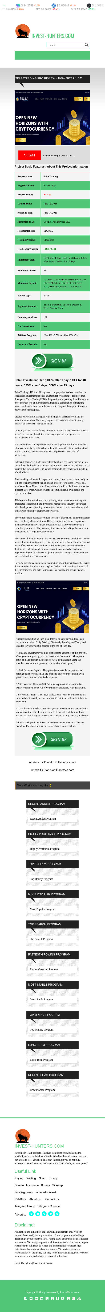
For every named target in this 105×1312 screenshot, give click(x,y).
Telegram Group (25, 1206)
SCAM (29, 155)
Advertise (21, 1214)
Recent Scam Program (42, 1089)
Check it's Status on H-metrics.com (52, 770)
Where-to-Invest (46, 1192)
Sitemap (57, 1185)
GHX (75, 9)
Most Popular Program (42, 909)
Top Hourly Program (41, 878)
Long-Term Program (41, 1059)
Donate (19, 1185)
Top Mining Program (41, 1029)
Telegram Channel (48, 1206)
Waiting (31, 1178)
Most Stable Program (42, 999)
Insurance (32, 1185)
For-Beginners (24, 1192)
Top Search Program (41, 939)
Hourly (53, 1178)
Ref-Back (20, 1199)
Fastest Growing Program (44, 969)
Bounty (45, 1185)
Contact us (52, 1199)
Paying (19, 1178)
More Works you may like (34, 785)
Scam (42, 1178)
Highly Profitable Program (45, 848)
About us (35, 1199)
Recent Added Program (43, 818)
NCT (4, 9)
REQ (39, 9)
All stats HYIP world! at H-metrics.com (52, 762)
